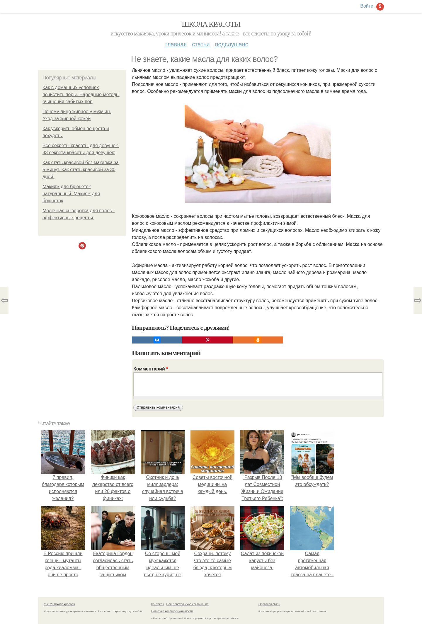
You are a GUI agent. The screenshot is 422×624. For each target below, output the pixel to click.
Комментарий (150, 368)
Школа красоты (211, 24)
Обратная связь (269, 604)
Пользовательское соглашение (187, 604)
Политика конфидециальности (172, 611)
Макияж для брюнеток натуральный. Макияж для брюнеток (71, 193)
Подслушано (232, 44)
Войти (366, 6)
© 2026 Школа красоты (59, 604)
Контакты (157, 604)
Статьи (201, 44)
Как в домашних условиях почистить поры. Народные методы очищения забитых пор (81, 94)
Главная (176, 44)
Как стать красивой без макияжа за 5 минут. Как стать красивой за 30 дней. (80, 169)
